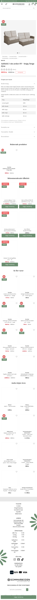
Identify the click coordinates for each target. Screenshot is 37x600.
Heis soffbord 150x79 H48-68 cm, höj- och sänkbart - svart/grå (27, 201)
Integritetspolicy (18, 508)
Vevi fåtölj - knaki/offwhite (27, 230)
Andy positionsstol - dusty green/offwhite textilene (10, 230)
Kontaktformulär (18, 510)
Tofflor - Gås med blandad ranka (27, 435)
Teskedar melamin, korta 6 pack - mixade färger (10, 490)
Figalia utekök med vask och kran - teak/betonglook (9, 375)
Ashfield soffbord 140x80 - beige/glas (9, 169)
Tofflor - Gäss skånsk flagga (27, 463)
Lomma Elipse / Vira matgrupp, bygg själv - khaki (9, 201)
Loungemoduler (22, 56)
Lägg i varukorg (9, 206)
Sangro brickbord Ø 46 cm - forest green (27, 294)
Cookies (18, 506)
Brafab (3, 60)
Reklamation (18, 514)
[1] (18, 37)
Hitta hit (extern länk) (18, 526)
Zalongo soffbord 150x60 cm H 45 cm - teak (10, 321)
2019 (24, 103)
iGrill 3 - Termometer (9, 406)
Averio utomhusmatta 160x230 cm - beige (10, 294)
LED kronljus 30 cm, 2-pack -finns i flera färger (10, 461)
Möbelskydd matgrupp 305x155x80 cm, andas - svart (27, 375)
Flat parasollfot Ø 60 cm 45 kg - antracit (10, 348)
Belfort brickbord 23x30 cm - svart (27, 321)
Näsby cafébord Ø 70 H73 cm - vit (10, 433)
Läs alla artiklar (18, 565)
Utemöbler (5, 56)
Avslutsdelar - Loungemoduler (9, 58)
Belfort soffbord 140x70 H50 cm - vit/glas (27, 348)
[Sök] (18, 8)
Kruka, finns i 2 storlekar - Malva (27, 490)
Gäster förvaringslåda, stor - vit (10, 258)
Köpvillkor (18, 512)
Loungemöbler (13, 56)
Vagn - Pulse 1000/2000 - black (27, 407)
